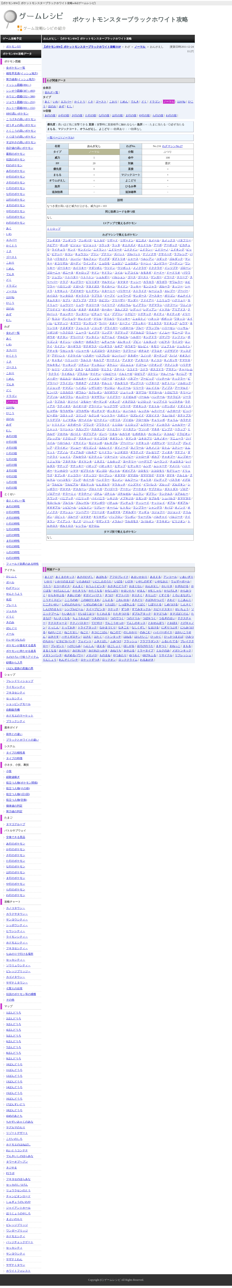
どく (144, 101)
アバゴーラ (111, 489)
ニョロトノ (139, 318)
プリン (95, 254)
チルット (107, 383)
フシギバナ (85, 240)
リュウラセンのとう (18, 1190)
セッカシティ (14, 698)
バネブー (133, 378)
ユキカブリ (145, 438)
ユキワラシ (66, 396)
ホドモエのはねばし (18, 1144)
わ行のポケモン (15, 222)
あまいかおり (139, 576)
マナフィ (180, 452)
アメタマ (127, 360)
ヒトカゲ (99, 240)
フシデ (77, 479)
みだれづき (79, 650)
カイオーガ (80, 406)
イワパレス (150, 484)
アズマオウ (77, 291)
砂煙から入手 (14, 662)
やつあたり (120, 655)
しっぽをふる (126, 604)
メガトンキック (181, 650)
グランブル (153, 328)
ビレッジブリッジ (17, 1225)
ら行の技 (157, 115)
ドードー (159, 272)
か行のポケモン (15, 176)
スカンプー (82, 429)
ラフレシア (181, 254)
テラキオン (163, 521)
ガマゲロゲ (147, 475)
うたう (47, 586)
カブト (67, 300)
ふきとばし (101, 641)
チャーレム (186, 369)
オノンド (180, 507)
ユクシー (177, 447)
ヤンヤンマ (90, 323)
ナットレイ (158, 502)
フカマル (62, 434)
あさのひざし (85, 576)
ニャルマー (179, 424)
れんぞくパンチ (68, 659)
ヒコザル (52, 410)
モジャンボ (95, 443)
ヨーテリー (129, 461)
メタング (114, 401)
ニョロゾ (117, 263)
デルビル (122, 337)
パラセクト (61, 258)
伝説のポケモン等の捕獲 (21, 994)
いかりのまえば (64, 581)
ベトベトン (87, 277)
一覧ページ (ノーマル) (60, 137)
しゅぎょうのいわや (18, 1202)
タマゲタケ (184, 498)
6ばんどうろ (13, 1041)
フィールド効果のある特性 (22, 563)
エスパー (66, 101)
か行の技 (63, 115)
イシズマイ (134, 484)
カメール (154, 240)
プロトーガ (95, 489)
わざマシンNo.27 (172, 146)
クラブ (64, 281)
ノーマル (140, 46)
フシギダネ (53, 240)
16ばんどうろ (14, 1098)
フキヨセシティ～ (17, 948)
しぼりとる (155, 604)
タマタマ (122, 281)
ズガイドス (153, 415)
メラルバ (117, 521)
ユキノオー (161, 438)
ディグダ (104, 258)
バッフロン (116, 516)
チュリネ (145, 479)
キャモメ (57, 360)
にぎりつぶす (169, 627)
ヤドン (95, 272)
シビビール (69, 507)
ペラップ (180, 429)
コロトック (66, 415)
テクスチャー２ (57, 623)
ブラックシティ (15, 721)
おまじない (136, 586)
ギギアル (182, 502)
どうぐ (10, 616)
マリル (97, 318)
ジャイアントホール (18, 1207)
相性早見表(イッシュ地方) (22, 73)
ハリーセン (168, 328)
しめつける (171, 604)
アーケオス (140, 489)
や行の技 (144, 115)
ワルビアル (71, 484)
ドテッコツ (90, 475)
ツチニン (83, 364)
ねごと (84, 632)
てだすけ (96, 623)
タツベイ (73, 401)
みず (61, 106)
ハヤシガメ (168, 406)
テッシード (142, 502)
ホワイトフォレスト (18, 1270)
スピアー (52, 245)
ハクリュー (179, 300)
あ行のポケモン (15, 171)
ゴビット (59, 516)
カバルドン (155, 434)
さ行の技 (77, 115)
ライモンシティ (15, 686)
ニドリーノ (162, 249)
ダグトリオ (119, 258)
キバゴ (168, 507)
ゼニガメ (141, 240)
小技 (9, 771)
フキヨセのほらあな (18, 1179)
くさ (90, 101)
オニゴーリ (82, 396)
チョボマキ (114, 512)
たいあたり (68, 613)
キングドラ (150, 337)
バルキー (78, 341)
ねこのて (115, 632)
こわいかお (122, 600)
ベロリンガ (64, 286)
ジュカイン (183, 346)
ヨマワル (141, 392)
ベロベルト (64, 443)
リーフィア (174, 443)
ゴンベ (103, 434)
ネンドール (124, 387)
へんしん (88, 646)
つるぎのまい (167, 618)
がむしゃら (155, 590)
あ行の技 (50, 115)
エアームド (108, 337)
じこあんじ (184, 600)
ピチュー (96, 314)
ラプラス (96, 295)
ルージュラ (155, 291)
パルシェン (119, 277)
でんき (135, 101)
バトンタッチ (113, 636)
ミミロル (117, 424)
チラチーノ (85, 493)
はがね (181, 101)
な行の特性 (13, 529)
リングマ (107, 332)
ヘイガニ (81, 387)
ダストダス (171, 489)
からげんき (171, 590)
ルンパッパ (119, 355)
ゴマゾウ (164, 337)
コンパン (75, 258)
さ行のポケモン (15, 182)
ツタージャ (111, 456)
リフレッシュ (183, 655)
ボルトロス (66, 525)
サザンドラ (103, 521)
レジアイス (160, 401)
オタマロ (120, 475)
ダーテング (160, 355)
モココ (56, 318)
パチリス (115, 420)
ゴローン (185, 267)
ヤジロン (109, 387)
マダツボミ (95, 267)
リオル (113, 434)
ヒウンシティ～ (15, 931)
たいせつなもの (15, 639)
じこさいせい (51, 604)
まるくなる (49, 650)
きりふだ (150, 595)
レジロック (144, 401)
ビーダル (52, 415)
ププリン (117, 314)
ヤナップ (62, 466)
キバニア (181, 373)
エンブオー (184, 456)
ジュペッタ (127, 392)
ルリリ (56, 369)
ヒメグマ (94, 332)
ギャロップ (82, 272)
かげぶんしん (61, 590)
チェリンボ (158, 420)
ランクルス (166, 493)
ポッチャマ (98, 410)
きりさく (137, 595)
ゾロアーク (53, 493)
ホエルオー (80, 378)
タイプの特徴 (14, 758)
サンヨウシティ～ (17, 919)
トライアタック (87, 627)
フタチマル (69, 461)
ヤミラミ (106, 369)
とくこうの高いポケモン (21, 130)
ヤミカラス (155, 323)
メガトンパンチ (52, 655)
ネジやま (11, 1167)
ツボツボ (52, 332)
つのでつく (117, 618)
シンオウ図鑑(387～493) (20, 90)
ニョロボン (131, 263)
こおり (113, 101)
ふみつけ (115, 641)
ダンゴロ (101, 470)
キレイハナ (84, 318)
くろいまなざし (181, 595)
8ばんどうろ (13, 1052)
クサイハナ (165, 254)
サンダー (133, 300)
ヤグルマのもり (15, 1127)
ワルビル (57, 484)
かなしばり (111, 590)
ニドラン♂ (146, 249)
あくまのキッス (65, 576)
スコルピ (169, 434)
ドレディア (160, 479)
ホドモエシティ (15, 1236)
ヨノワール (137, 447)
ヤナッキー (77, 466)
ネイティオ (173, 314)
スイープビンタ (95, 609)
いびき (129, 581)
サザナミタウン (15, 1265)
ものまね (104, 655)
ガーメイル (85, 420)
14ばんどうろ (14, 1087)
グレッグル (53, 438)
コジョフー (158, 512)
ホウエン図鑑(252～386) (20, 96)
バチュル (112, 502)
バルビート (110, 373)
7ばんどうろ (13, 1047)
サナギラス (90, 346)
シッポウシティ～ (17, 925)
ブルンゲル (82, 502)
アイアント (64, 521)
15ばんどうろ (14, 1093)
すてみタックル (141, 609)
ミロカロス (66, 392)
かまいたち (128, 590)
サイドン (122, 286)
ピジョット (90, 245)
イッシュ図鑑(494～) (18, 85)
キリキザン (100, 516)
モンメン (117, 479)
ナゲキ (160, 475)
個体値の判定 (14, 805)
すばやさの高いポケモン (21, 142)
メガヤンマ (158, 443)
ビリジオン (179, 521)
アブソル (52, 396)
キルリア (98, 360)
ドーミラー (114, 429)
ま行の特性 (13, 540)
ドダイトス (184, 406)
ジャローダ (142, 456)
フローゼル (142, 420)
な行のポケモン (15, 194)
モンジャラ (150, 286)
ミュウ (80, 305)
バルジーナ (176, 516)
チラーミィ (69, 493)
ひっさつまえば (173, 636)
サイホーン (108, 286)
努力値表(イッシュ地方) (20, 79)
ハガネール (127, 328)
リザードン (127, 240)
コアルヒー (181, 493)
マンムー (75, 447)
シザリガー (95, 387)
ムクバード (158, 410)
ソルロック (184, 383)
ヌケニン (112, 364)
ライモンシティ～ (17, 936)
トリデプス (53, 420)
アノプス (167, 387)
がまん (141, 590)
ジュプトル (168, 346)
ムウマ (183, 323)
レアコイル (131, 272)
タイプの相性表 (15, 752)
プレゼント (57, 646)
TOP (82, 46)
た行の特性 (13, 523)
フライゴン (66, 383)
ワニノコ (185, 305)
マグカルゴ (137, 332)
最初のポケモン (15, 153)
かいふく (11, 576)
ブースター (155, 295)
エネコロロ (92, 369)
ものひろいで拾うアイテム (22, 656)
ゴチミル (109, 493)
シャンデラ (155, 507)
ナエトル (154, 406)
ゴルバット (133, 254)
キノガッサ (170, 360)
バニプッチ (66, 498)
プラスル (82, 373)
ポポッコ (166, 318)
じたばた (110, 604)
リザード (112, 240)
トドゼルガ (129, 396)
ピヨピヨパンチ (65, 641)
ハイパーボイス (162, 632)
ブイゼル (128, 420)
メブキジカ (127, 498)
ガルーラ (164, 286)
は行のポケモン (15, 199)
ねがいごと (55, 632)
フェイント (85, 641)
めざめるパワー (73, 655)
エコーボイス (61, 586)
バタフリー (184, 240)
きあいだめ (74, 595)
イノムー (164, 332)
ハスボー (88, 355)
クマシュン (66, 512)
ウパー (103, 323)
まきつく (161, 646)
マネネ (155, 429)
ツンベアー (82, 512)
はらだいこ (141, 636)
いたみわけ (83, 581)
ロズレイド (137, 415)
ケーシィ (145, 263)
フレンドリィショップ (19, 681)
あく (47, 101)
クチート (119, 369)
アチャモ (52, 350)
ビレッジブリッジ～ (18, 971)
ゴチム (98, 493)
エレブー (169, 291)
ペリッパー (71, 360)
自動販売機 (13, 709)
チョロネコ (177, 461)
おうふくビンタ (95, 586)
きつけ (109, 595)
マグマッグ (121, 332)
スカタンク (98, 429)
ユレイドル (153, 387)
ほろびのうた (145, 646)
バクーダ (107, 378)
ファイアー (147, 300)
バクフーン (171, 305)
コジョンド (174, 512)
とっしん (53, 627)
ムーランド (161, 461)
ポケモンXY (13, 46)
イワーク (169, 277)
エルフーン (131, 479)
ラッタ (116, 245)
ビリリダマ (92, 281)
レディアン (150, 309)
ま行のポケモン (15, 205)
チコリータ (92, 305)
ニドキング (177, 249)
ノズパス (67, 369)
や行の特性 (13, 546)
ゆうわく (134, 655)
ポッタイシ (114, 410)
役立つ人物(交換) (16, 799)
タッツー (177, 286)
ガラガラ (161, 281)
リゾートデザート (17, 1133)
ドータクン (129, 429)
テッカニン (98, 364)
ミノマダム (69, 420)
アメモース (142, 360)
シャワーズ (124, 295)
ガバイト (75, 434)
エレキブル (111, 443)
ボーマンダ (100, 401)
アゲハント (58, 355)
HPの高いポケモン (17, 113)
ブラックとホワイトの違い (22, 739)
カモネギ (145, 272)
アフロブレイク (118, 576)
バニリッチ (82, 498)
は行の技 (117, 115)
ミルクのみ (163, 650)
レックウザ (111, 406)
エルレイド (105, 447)
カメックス (168, 240)
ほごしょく (114, 646)
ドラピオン (183, 434)
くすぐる (164, 595)
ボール (10, 582)
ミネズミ (99, 461)
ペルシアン (147, 258)
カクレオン (95, 392)
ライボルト (68, 373)
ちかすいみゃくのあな (19, 1121)
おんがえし (152, 586)
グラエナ (156, 350)
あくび (49, 576)
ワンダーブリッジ (17, 1230)
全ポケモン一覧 (15, 67)
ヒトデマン (92, 291)
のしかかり (130, 632)
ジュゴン (57, 277)
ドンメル (94, 378)
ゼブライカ (87, 470)
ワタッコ (179, 318)
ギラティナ (137, 452)
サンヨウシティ (15, 1253)
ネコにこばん (99, 632)
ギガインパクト (92, 595)
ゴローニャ (53, 272)
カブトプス (80, 300)
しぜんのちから (71, 604)
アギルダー (129, 512)
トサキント (61, 291)
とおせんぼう (156, 623)
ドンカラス (163, 424)
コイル (119, 272)
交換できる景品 (15, 837)
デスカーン (80, 489)
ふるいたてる (170, 641)
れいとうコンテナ (17, 1150)
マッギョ (143, 512)
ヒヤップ (120, 466)
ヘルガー (135, 337)
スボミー (122, 415)
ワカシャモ (66, 350)
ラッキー (135, 286)
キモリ (155, 346)
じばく (141, 604)
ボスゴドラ (157, 369)
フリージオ (98, 512)
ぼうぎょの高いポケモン (21, 125)
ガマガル (133, 475)
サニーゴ (177, 332)
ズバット (119, 254)
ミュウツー (66, 305)
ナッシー (135, 281)
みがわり (64, 650)
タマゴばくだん (179, 613)
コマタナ (85, 516)
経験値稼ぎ (13, 777)
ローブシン (105, 475)
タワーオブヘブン (17, 1161)
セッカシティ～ (15, 959)
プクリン (106, 254)
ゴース (132, 277)
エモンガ (141, 498)
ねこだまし (71, 632)
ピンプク (167, 429)
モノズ (77, 521)
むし (69, 106)
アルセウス (80, 456)
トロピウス (171, 392)
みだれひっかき (98, 650)
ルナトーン (168, 383)
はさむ (87, 636)
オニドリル (144, 245)
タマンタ (131, 438)
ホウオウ (130, 346)
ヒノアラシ (140, 305)
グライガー (111, 328)
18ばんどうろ (14, 1110)
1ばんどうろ (13, 1012)
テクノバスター (79, 623)
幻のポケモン (14, 165)
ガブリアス (90, 434)
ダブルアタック (141, 613)
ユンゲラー (160, 263)
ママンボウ (98, 502)
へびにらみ (74, 646)
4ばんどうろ (13, 1029)
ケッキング (69, 364)
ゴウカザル (82, 410)
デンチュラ (127, 502)
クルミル (182, 475)
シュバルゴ (168, 498)
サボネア (81, 383)
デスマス (65, 489)
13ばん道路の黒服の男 (19, 668)
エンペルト (129, 410)
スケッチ (113, 609)
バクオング (155, 364)
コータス (120, 378)
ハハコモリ (64, 479)
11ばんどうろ (14, 1070)
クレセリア (153, 452)
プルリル (68, 502)
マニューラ (177, 438)
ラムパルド (168, 415)
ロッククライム (128, 659)
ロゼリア (139, 373)
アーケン (125, 489)
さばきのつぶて (154, 600)
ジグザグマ (171, 350)
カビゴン (104, 300)
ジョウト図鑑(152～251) (20, 102)
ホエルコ (65, 378)
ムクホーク (174, 410)
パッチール (163, 378)
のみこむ (145, 632)
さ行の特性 (13, 517)
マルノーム (167, 373)
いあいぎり (186, 576)
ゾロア (184, 489)
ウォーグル (144, 516)
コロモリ (143, 470)
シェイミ (65, 456)
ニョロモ (104, 263)
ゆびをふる (149, 655)
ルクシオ (94, 415)
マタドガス (92, 286)
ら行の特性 (13, 552)
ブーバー (182, 291)
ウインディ (90, 263)
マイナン (95, 373)
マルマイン (108, 281)
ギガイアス (129, 470)
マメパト (174, 466)
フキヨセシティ (15, 692)
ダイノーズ (121, 447)
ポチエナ (143, 350)
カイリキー (80, 267)
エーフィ (124, 323)
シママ (74, 470)
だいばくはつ (86, 613)
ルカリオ (124, 434)
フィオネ (167, 452)
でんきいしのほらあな (19, 1156)
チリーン (185, 392)
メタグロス (129, 401)
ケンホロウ (61, 470)
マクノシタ (171, 364)
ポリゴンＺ (90, 447)
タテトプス (184, 415)
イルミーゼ (125, 373)
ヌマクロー (114, 350)
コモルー (85, 401)
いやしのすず (144, 581)
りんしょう (49, 659)
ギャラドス (82, 295)
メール (10, 633)
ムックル (143, 410)
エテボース (74, 424)
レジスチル (176, 401)
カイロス (52, 295)
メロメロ (91, 655)
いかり (48, 581)
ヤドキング (170, 323)
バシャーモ (82, 350)
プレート (11, 605)
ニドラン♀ (99, 249)
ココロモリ (157, 470)
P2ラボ (10, 1173)
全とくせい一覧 (15, 500)
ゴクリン (152, 373)
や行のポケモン (15, 211)
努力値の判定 (14, 811)
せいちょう (182, 609)
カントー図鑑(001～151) (20, 108)
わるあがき (147, 659)
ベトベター (71, 277)
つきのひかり (99, 618)
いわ (55, 101)
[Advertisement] (125, 64)
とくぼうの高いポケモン (21, 136)
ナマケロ (184, 360)
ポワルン (81, 392)
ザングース (137, 383)
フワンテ (88, 424)
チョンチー (66, 314)
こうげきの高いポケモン (21, 119)
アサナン (171, 369)
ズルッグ (164, 484)
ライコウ (177, 341)
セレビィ (143, 346)
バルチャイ (160, 516)
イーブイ (109, 295)
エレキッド (124, 341)
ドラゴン (154, 101)
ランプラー (140, 507)
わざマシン (13, 588)
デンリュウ (69, 318)
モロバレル (53, 502)
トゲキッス (142, 443)
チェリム (172, 420)
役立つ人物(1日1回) (18, 794)
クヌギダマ (66, 328)
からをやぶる (56, 595)
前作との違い (14, 734)
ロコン (69, 254)
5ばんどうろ (13, 1035)
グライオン (61, 447)
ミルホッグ (114, 461)
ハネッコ (153, 318)
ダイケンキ (85, 461)
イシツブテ (171, 267)
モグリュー (173, 470)
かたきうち (79, 590)
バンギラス (105, 346)
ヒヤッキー (134, 466)
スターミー (108, 291)
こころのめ (71, 600)
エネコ (79, 369)
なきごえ (123, 627)
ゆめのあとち (14, 1115)
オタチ (82, 309)
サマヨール (155, 392)
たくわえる (103, 613)
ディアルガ (77, 452)
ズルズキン (179, 484)
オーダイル (69, 309)
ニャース (133, 258)
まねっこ (174, 646)
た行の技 (90, 115)
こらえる (107, 600)
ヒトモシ (125, 507)
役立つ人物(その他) (18, 788)
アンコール (170, 576)
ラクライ (53, 373)
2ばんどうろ (13, 1018)
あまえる (155, 576)
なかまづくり (107, 627)
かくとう (79, 101)
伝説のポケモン (15, 159)
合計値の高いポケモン (19, 148)
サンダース (140, 295)
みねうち (115, 650)
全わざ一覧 (51, 92)
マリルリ (109, 318)
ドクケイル (74, 355)
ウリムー (151, 332)
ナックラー (179, 378)
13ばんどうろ (14, 1081)
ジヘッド (88, 521)
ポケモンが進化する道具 (21, 645)
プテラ (93, 300)
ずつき (125, 609)
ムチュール (108, 341)
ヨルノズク (121, 309)
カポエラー (92, 341)
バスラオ (174, 479)
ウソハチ (143, 429)
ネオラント (116, 438)
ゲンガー (156, 277)
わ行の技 (171, 115)
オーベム (112, 507)
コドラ (144, 369)
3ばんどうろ (13, 1024)
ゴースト (101, 101)
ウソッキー (123, 318)
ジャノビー (127, 456)
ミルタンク (150, 341)
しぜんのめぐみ (92, 604)
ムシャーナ (160, 466)
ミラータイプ (145, 650)
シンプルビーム (73, 609)
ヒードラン (105, 452)
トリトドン (58, 424)
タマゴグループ (15, 824)
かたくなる (95, 590)
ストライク (140, 291)
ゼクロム (94, 525)
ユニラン (138, 493)
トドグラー (114, 396)
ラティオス (64, 406)
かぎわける (181, 586)
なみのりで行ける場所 (19, 953)
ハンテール (158, 396)
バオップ (91, 466)
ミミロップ (53, 228)
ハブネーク (153, 383)
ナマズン (68, 387)
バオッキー (105, 466)
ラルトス (85, 360)
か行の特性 (13, 512)
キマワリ (75, 323)
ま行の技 (131, 115)
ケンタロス (66, 295)
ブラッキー (139, 323)
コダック (161, 258)
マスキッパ (85, 438)
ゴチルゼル (124, 493)
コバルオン (147, 521)
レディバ (135, 309)
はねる (127, 636)
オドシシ (65, 341)
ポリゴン (169, 295)
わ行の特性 (13, 558)
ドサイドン (80, 443)
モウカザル (66, 410)
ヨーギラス (74, 346)
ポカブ (155, 456)
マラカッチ (119, 484)
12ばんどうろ (14, 1075)
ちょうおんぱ (80, 618)
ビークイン (101, 420)
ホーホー (107, 309)
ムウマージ (147, 424)
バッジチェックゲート (19, 1242)
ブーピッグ (147, 378)
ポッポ (64, 245)
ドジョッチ (53, 387)
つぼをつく (149, 618)
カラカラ (148, 281)
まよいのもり (14, 1219)
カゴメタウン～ (15, 977)
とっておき (68, 627)
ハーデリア (145, 461)
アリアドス (179, 309)
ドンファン (179, 337)
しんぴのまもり (52, 609)
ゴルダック (176, 258)
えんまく (77, 586)
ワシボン (130, 516)
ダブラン (151, 493)
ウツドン (109, 267)
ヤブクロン (155, 489)
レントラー (108, 415)
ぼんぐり (11, 628)
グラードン (95, 406)
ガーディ (75, 263)
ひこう (10, 302)
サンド (72, 249)
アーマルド (181, 387)
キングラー (77, 281)
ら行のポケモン (15, 216)
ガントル (114, 470)
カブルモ (154, 498)
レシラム (81, 525)
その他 (10, 999)
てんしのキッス (135, 623)
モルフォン (90, 258)
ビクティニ (95, 456)
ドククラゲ (155, 267)
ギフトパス (122, 595)
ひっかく (155, 636)
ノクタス (94, 383)
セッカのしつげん (17, 1184)
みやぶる (129, 650)
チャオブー (168, 456)
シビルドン (85, 507)
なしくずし (138, 627)
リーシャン (66, 429)
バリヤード (124, 291)
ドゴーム (141, 364)
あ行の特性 (13, 506)
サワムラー (176, 281)
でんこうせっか (114, 623)
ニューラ (81, 332)
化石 (9, 599)
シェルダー (103, 277)
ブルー (140, 328)
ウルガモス (131, 521)
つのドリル (133, 618)
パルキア (91, 452)
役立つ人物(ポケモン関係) (22, 782)
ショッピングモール (18, 704)
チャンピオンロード (18, 1196)
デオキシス (140, 406)
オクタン (62, 337)
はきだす (53, 636)
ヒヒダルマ (103, 484)
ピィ (107, 314)
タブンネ (59, 475)
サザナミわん (14, 1259)
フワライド (103, 424)
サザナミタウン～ (17, 982)
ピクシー (57, 254)
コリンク (81, 415)
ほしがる (128, 646)
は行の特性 (13, 535)
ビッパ (187, 410)
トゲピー (130, 314)
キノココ (156, 360)
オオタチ (94, 309)
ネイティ (159, 314)
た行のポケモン (15, 188)
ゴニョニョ (127, 364)
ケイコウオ (101, 438)
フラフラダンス (149, 641)
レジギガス (121, 452)
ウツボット (124, 267)
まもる (187, 646)
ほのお (52, 106)
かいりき (167, 586)
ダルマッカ (87, 484)
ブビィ (137, 341)
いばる (118, 581)
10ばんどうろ (14, 1064)
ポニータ (68, 272)
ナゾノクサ (149, 254)
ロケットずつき (90, 659)
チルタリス (121, 383)
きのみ (10, 622)
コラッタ (104, 245)
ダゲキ (171, 475)
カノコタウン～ (15, 908)
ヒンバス (52, 392)
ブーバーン (127, 443)
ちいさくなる (61, 618)
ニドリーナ (115, 249)
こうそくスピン (52, 600)
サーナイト (113, 360)
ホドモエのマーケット (19, 715)
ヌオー (113, 323)
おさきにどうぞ (117, 586)
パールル (143, 396)
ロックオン (109, 659)
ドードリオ (173, 272)
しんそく (185, 604)
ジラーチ (125, 406)
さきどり (137, 600)
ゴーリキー (64, 267)
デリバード (77, 337)
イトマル (164, 309)
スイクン (59, 346)
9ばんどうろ (13, 1058)
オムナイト (184, 295)
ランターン (82, 314)
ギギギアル (53, 507)
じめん (124, 101)
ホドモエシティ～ (17, 942)
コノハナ (145, 355)
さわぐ (171, 600)
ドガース (78, 286)
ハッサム (182, 328)
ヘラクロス (66, 332)
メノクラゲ (140, 267)
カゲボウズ (111, 392)
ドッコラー (74, 475)
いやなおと (161, 581)
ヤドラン (107, 272)
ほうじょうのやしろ (18, 1213)
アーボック (170, 245)
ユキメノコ (153, 447)
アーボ (158, 245)
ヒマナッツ (61, 323)
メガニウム (124, 305)
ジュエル (11, 611)
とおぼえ (172, 623)
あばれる (101, 576)
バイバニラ (98, 498)
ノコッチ (96, 328)
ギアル (171, 502)
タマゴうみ (160, 613)
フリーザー (119, 300)
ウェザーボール (180, 581)
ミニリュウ (163, 300)
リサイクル (165, 655)
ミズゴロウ (98, 350)
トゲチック (144, 314)
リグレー (99, 507)
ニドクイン (131, 249)
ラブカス (59, 401)
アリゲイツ (53, 309)
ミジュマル (53, 461)
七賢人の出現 (14, 988)
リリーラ (138, 387)
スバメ (173, 355)
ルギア (119, 346)
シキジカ (112, 498)
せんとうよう (14, 593)
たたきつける (121, 613)
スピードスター (162, 609)
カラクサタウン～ (17, 914)
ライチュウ (58, 249)
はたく (98, 636)
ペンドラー (103, 479)
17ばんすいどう (15, 1104)
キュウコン (82, 254)
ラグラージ (129, 350)
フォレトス (82, 328)
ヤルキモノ (53, 364)
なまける (153, 627)
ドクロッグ (69, 438)
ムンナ (147, 466)
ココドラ (132, 369)
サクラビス (174, 396)
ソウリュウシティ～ (18, 965)
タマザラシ (98, 396)
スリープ (182, 277)
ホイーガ (88, 479)
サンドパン (84, 249)
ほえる (101, 646)
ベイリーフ (108, 305)
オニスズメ (129, 245)
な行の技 (104, 115)
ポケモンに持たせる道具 (21, 651)
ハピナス (164, 341)
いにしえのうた (102, 581)
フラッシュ (130, 641)
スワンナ (52, 498)
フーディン (176, 263)
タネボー (133, 355)
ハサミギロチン (71, 636)
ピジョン (75, 245)
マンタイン (92, 337)
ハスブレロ (103, 355)
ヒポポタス (139, 434)
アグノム (62, 452)
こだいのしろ (14, 1138)
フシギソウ (69, 240)
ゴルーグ (73, 516)
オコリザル (61, 263)
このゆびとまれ (90, 600)
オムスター (53, 300)
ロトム (166, 447)
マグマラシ (155, 305)
